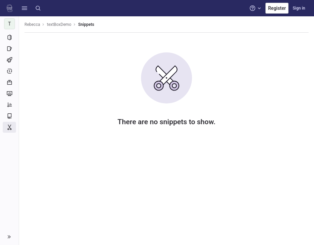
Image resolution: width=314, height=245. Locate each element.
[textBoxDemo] (9, 24)
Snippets (86, 24)
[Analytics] (9, 104)
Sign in (299, 8)
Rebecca (32, 24)
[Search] (38, 8)
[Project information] (9, 37)
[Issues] (9, 48)
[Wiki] (9, 116)
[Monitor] (9, 93)
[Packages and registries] (9, 82)
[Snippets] (9, 127)
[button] (24, 8)
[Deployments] (9, 71)
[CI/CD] (9, 59)
